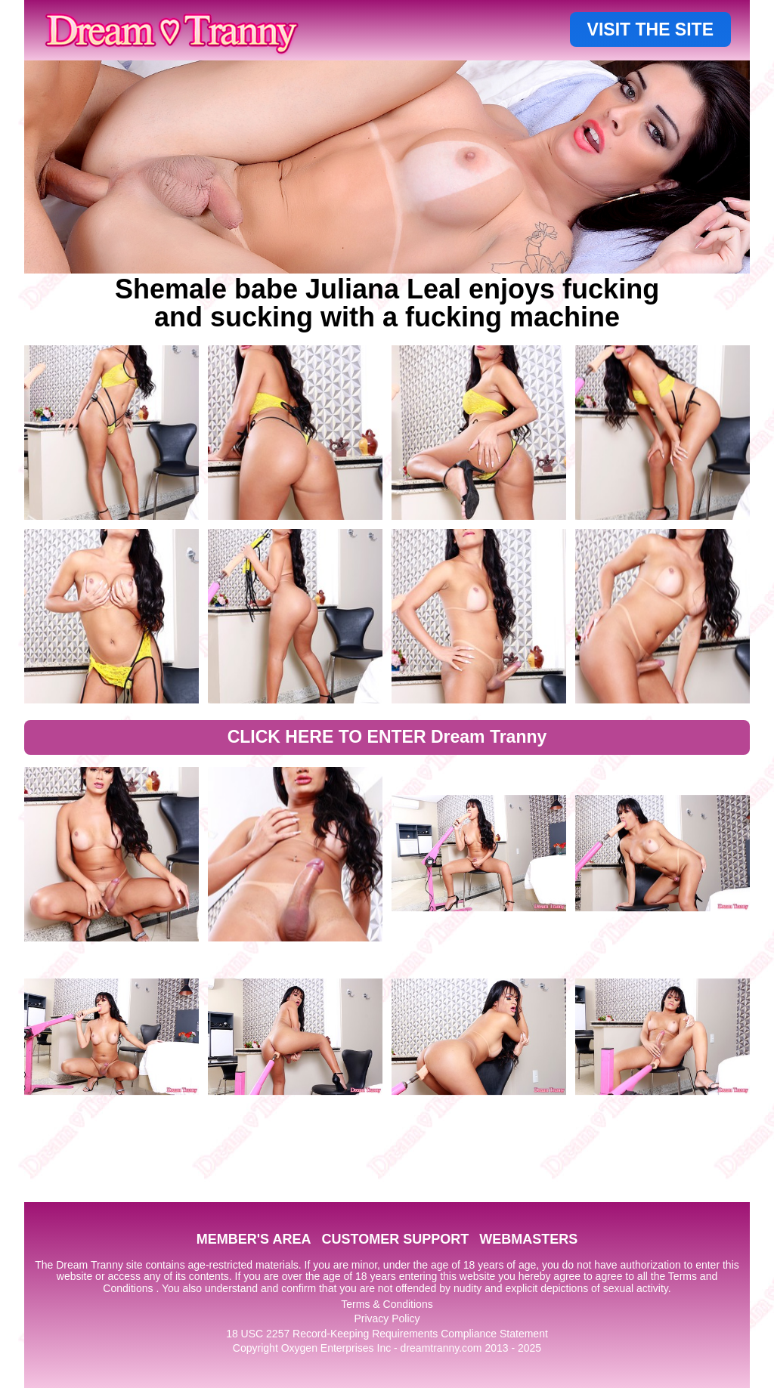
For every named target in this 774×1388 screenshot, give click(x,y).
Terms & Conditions (386, 1304)
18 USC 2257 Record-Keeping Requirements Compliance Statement (387, 1334)
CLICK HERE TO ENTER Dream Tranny (387, 737)
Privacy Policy (387, 1318)
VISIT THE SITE (650, 29)
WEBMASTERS (528, 1239)
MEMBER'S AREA (254, 1239)
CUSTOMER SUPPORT (395, 1239)
